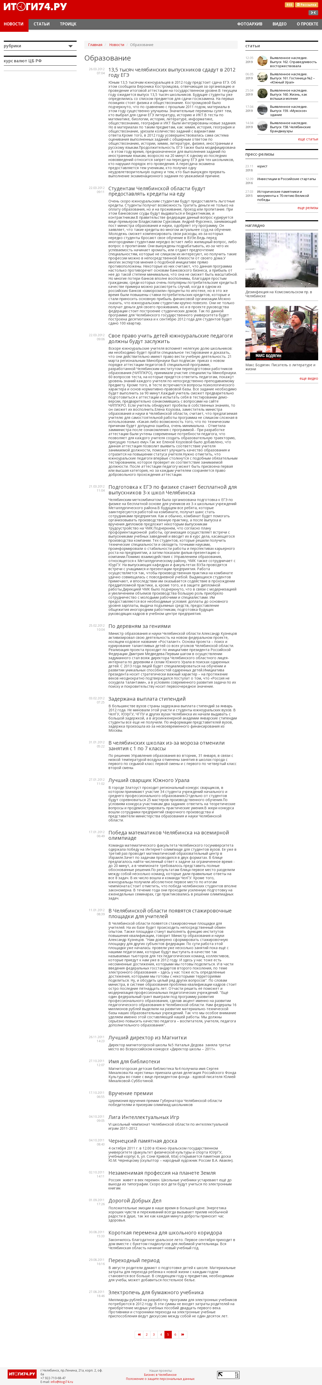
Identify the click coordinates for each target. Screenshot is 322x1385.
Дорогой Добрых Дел (134, 1200)
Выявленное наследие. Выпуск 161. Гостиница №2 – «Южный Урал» (292, 78)
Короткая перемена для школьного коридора (165, 1232)
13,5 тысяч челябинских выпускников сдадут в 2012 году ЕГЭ (171, 72)
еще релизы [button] (308, 207)
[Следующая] (183, 1334)
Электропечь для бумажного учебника (156, 1292)
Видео (280, 24)
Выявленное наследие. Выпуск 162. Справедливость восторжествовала (293, 61)
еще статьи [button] (308, 139)
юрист (262, 166)
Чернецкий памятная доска (142, 1140)
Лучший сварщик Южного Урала (148, 780)
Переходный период (134, 1260)
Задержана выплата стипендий (147, 698)
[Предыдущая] (139, 1334)
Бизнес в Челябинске (160, 1375)
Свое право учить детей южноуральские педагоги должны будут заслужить (170, 338)
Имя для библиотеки (134, 1061)
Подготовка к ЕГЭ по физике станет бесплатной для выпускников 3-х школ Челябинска (172, 489)
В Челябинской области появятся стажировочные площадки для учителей (170, 913)
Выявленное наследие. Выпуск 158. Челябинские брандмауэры (290, 127)
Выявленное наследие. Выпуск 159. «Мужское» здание (288, 110)
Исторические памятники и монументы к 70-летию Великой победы (283, 195)
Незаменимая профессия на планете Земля (162, 1172)
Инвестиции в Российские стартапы (286, 178)
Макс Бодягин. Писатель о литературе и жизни (280, 367)
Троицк (68, 24)
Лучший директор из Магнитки (147, 1037)
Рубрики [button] (12, 46)
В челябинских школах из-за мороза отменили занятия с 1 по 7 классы (166, 745)
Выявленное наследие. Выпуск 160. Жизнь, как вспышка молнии (288, 94)
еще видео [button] (309, 378)
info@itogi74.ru (62, 1382)
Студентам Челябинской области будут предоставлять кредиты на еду (156, 191)
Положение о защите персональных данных (160, 1379)
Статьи (42, 24)
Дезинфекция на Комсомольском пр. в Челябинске (278, 294)
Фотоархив (249, 24)
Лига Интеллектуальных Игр (143, 1117)
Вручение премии (130, 1093)
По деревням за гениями (139, 626)
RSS (289, 5)
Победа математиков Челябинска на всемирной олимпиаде (168, 835)
